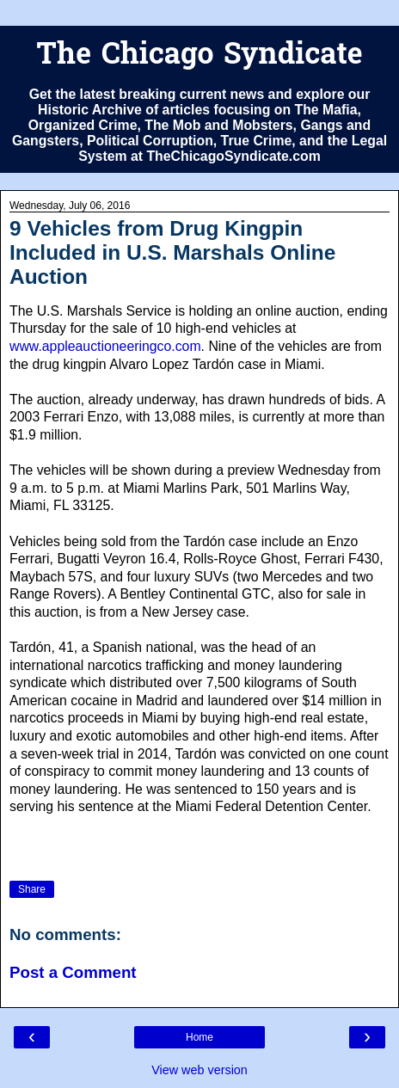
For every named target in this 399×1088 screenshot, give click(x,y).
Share (32, 889)
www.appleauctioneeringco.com (105, 346)
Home (199, 1037)
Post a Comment (73, 972)
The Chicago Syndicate (199, 56)
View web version (199, 1070)
